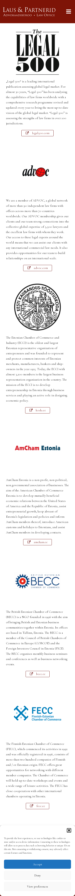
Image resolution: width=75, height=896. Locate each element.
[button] (69, 830)
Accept (37, 864)
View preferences (37, 886)
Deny (37, 875)
